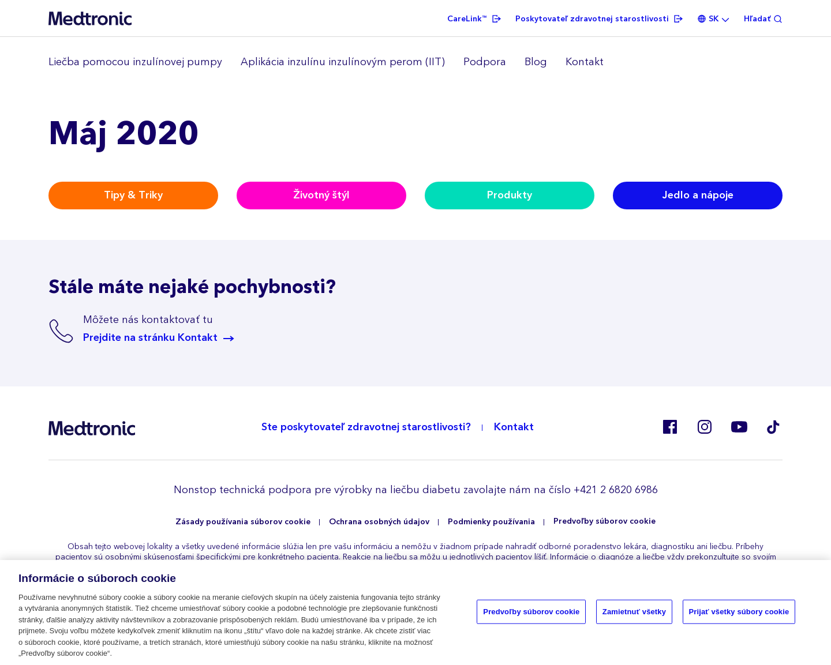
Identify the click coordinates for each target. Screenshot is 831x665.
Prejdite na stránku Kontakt (150, 338)
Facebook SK (669, 427)
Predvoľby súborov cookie (604, 522)
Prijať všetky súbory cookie (739, 611)
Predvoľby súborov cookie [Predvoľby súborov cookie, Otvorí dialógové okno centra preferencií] (531, 611)
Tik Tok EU (773, 427)
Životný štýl (321, 195)
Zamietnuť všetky (634, 611)
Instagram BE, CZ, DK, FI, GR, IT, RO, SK (704, 427)
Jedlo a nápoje (697, 195)
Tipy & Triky (133, 195)
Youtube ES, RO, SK (738, 427)
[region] (415, 62)
